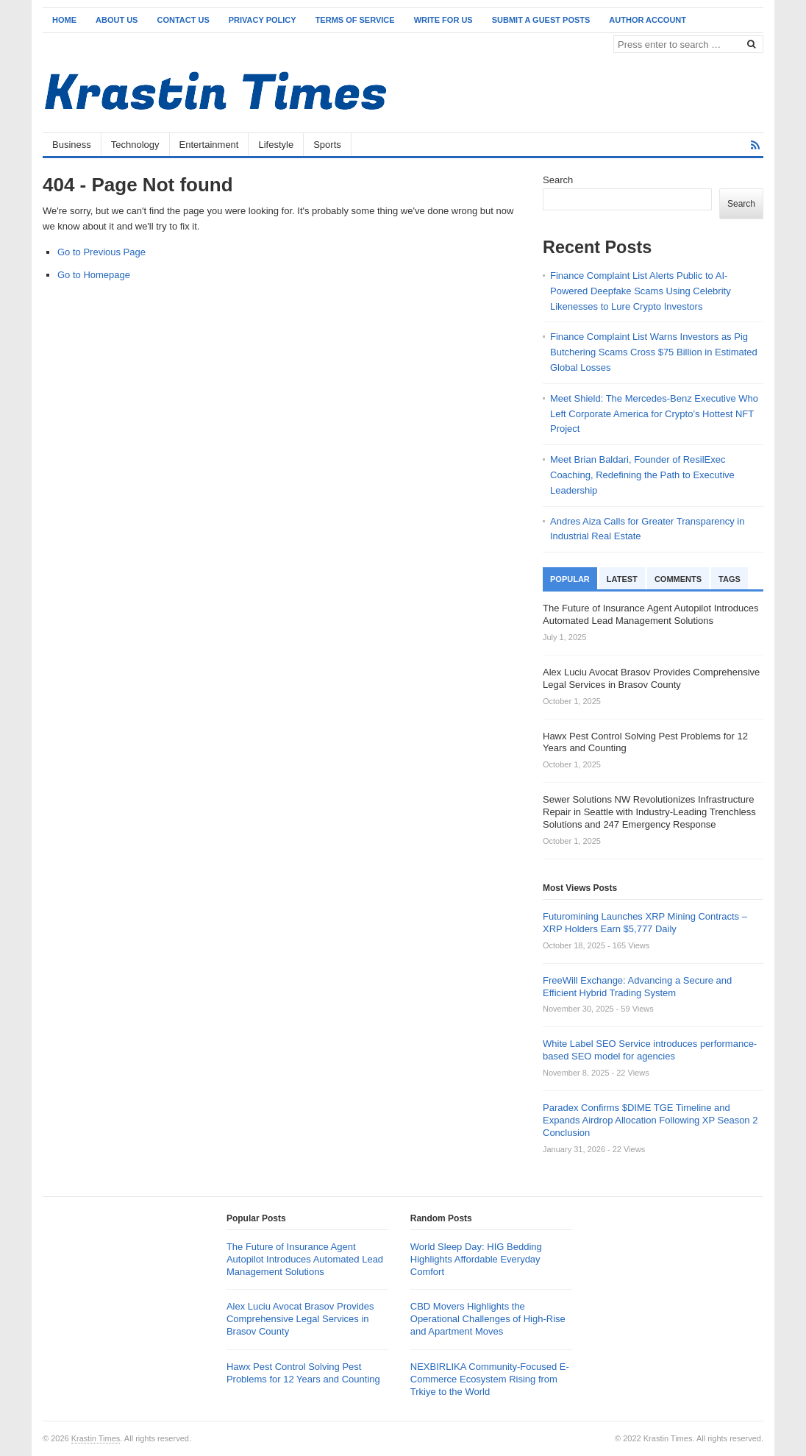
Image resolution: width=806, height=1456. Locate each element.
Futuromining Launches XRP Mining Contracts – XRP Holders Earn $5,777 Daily (645, 922)
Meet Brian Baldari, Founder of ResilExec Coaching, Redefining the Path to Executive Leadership (642, 475)
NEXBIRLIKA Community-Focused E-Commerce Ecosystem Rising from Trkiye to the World (489, 1379)
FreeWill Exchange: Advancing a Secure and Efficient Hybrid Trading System (637, 986)
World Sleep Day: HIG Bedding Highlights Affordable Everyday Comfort (476, 1259)
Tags (729, 579)
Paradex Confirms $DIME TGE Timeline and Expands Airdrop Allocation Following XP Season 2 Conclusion (650, 1120)
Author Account (647, 19)
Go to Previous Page (101, 252)
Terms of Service (355, 19)
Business (71, 144)
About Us (117, 19)
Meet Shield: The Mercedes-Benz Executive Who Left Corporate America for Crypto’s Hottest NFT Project (654, 414)
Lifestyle (275, 144)
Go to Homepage (93, 274)
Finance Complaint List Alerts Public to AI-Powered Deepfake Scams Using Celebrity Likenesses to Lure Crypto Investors (640, 291)
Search (558, 179)
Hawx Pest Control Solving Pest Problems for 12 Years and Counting (303, 1373)
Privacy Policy (262, 19)
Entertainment (209, 144)
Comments (678, 579)
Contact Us (183, 19)
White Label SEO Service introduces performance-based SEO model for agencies (650, 1050)
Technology (135, 144)
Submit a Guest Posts (541, 19)
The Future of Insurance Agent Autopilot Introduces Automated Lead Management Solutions (305, 1259)
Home (64, 19)
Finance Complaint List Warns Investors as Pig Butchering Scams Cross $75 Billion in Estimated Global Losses (653, 352)
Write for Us (443, 19)
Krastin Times (96, 1438)
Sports (327, 144)
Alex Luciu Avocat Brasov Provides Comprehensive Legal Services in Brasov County (300, 1319)
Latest (622, 579)
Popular (570, 579)
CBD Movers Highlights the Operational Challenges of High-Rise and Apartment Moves (488, 1319)
